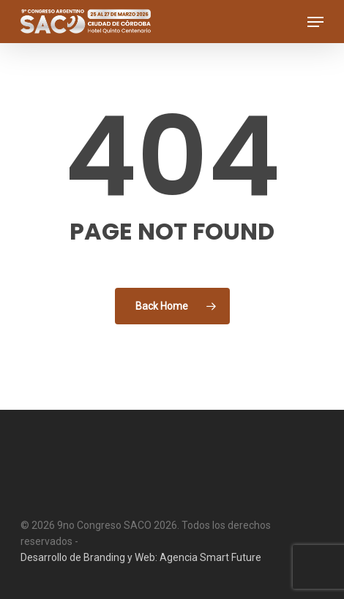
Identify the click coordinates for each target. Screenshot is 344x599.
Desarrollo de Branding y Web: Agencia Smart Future (140, 557)
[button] (315, 22)
